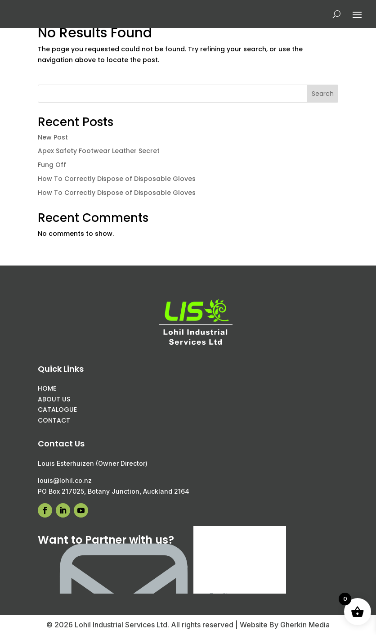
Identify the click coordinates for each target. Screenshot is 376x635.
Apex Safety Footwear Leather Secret (99, 150)
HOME (47, 388)
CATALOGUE (57, 409)
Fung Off (52, 164)
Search (323, 93)
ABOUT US (54, 399)
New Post (53, 137)
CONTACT (54, 420)
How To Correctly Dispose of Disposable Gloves (117, 178)
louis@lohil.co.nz (65, 480)
